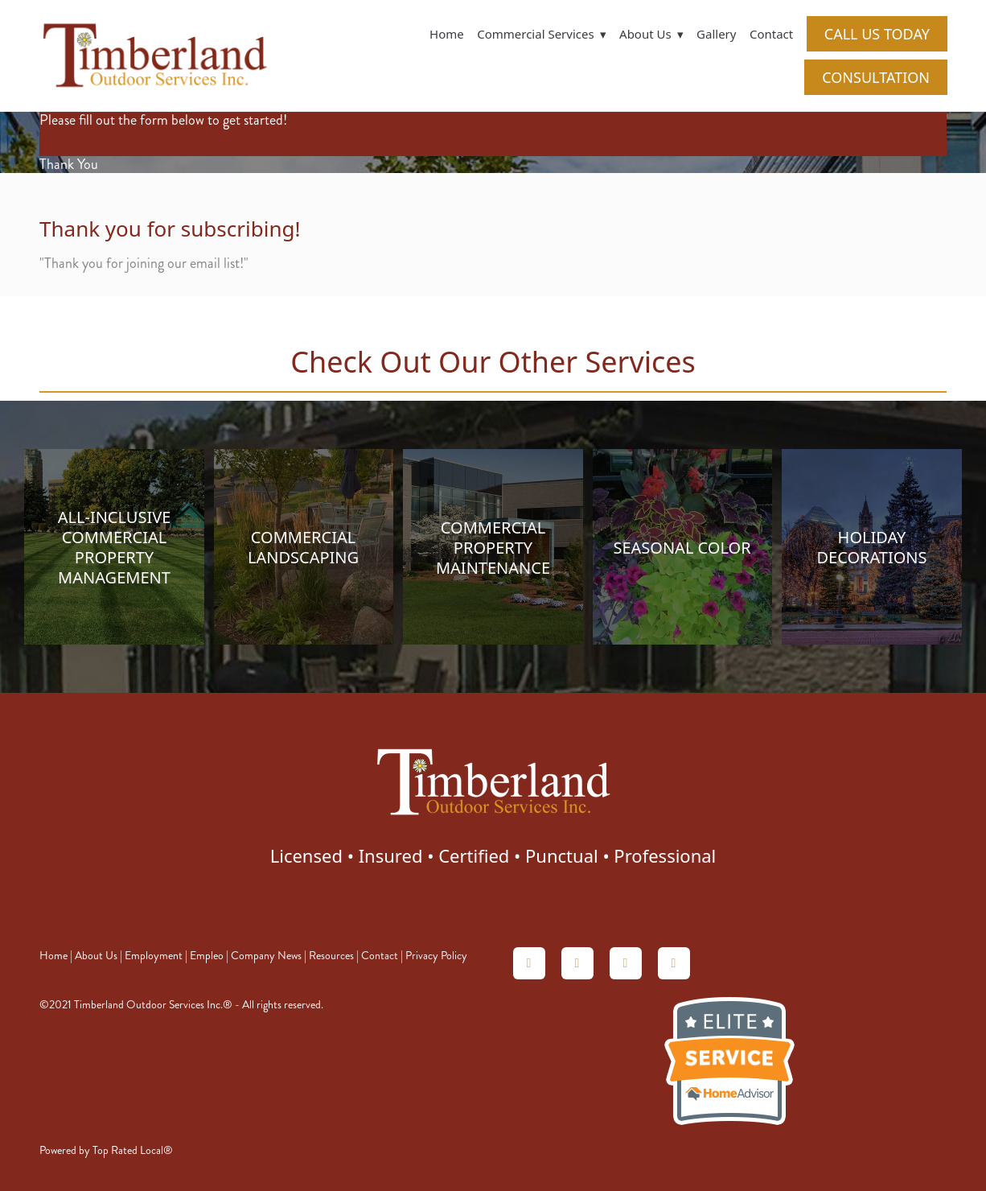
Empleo (207, 955)
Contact (771, 34)
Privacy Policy (436, 955)
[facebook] (674, 963)
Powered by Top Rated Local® (106, 1150)
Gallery (716, 34)
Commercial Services (541, 34)
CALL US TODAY (877, 33)
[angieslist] (577, 963)
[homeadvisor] (529, 963)
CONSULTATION (876, 77)
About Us (96, 955)
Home (446, 34)
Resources (331, 955)
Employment (154, 955)
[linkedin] (626, 963)
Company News (266, 955)
